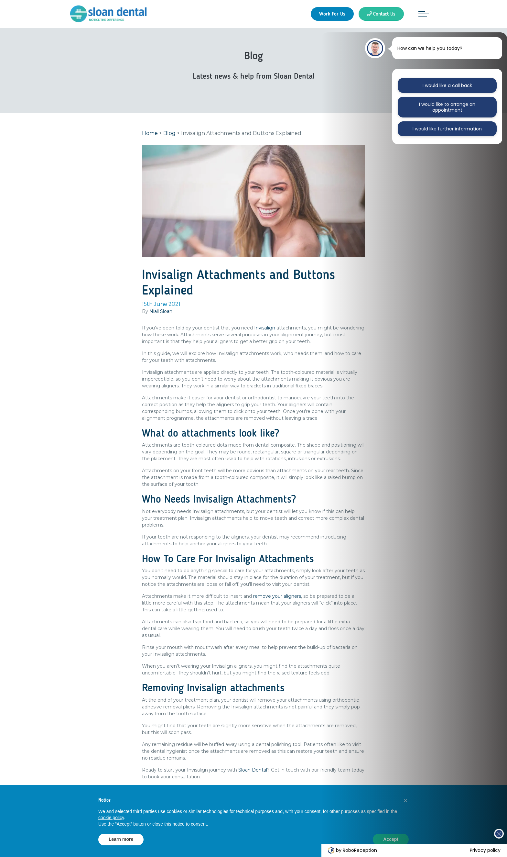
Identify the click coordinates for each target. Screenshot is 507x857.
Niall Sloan (160, 312)
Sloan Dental (252, 771)
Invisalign (264, 329)
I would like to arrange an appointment (447, 107)
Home (150, 134)
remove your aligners (277, 597)
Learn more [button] (121, 839)
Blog (169, 134)
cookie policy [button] (111, 817)
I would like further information (447, 129)
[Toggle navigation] (422, 14)
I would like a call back (447, 85)
